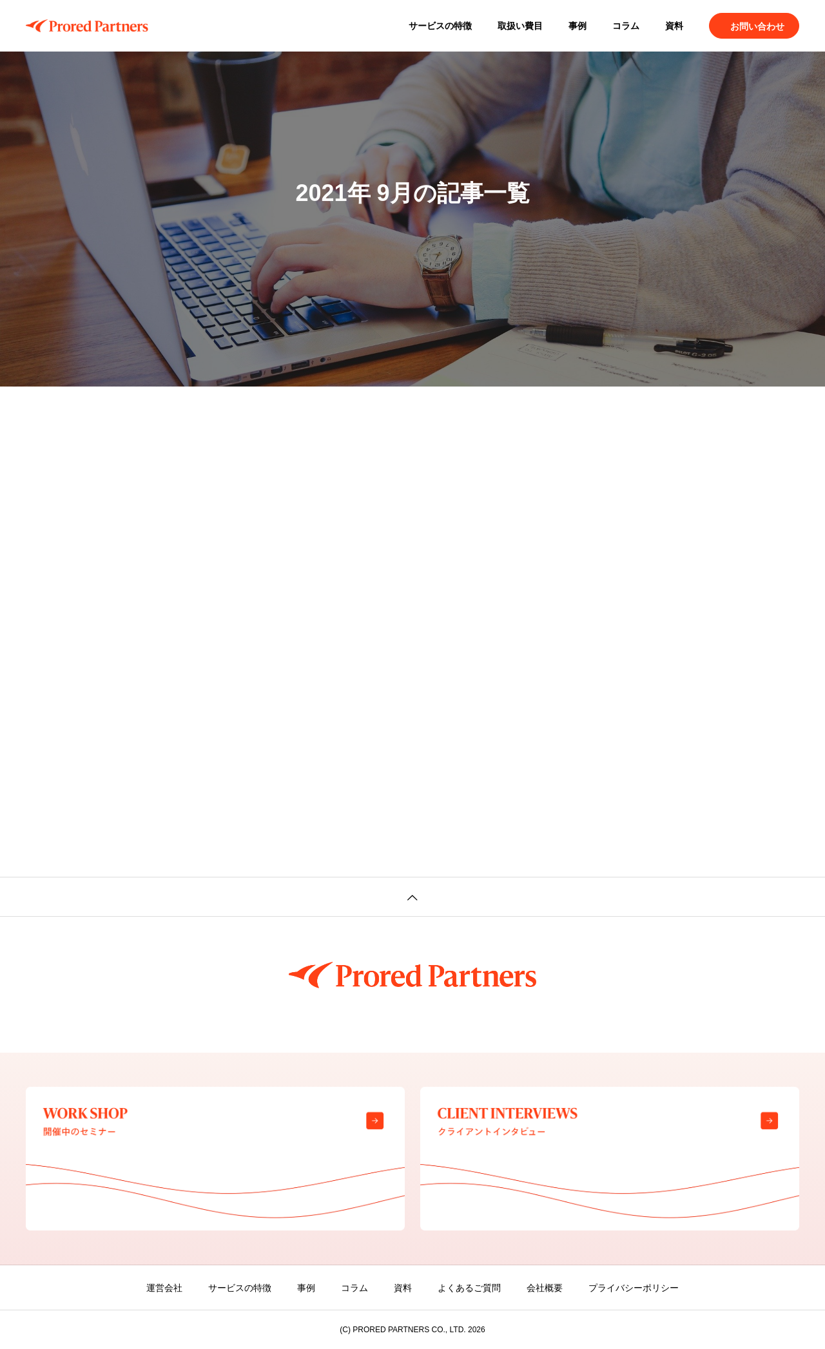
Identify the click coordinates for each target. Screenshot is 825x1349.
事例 (577, 26)
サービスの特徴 (440, 26)
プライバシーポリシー (633, 1288)
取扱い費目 (520, 26)
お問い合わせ (757, 26)
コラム (625, 26)
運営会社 (164, 1288)
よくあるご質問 (469, 1288)
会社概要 (545, 1288)
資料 (674, 26)
